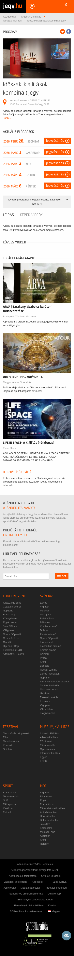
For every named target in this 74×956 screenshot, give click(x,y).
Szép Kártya (59, 881)
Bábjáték (45, 622)
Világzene (8, 630)
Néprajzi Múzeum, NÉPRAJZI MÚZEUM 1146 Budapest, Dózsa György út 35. (30, 102)
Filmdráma (46, 796)
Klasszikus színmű (50, 646)
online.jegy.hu (15, 535)
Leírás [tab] (8, 215)
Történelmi (46, 741)
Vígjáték (44, 606)
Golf (5, 800)
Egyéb (43, 602)
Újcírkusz (45, 693)
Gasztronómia (11, 741)
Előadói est (46, 642)
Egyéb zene (10, 622)
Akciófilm (45, 835)
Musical (44, 610)
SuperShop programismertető (26, 893)
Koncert (7, 745)
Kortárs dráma (48, 650)
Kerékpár (8, 808)
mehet (61, 576)
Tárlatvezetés (47, 745)
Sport (8, 786)
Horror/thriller (47, 816)
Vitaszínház (46, 709)
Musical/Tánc (47, 831)
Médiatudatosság (30, 887)
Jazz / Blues (10, 626)
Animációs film (48, 812)
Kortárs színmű (48, 626)
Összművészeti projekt (16, 733)
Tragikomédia (47, 713)
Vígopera (45, 705)
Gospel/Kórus (11, 638)
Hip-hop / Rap (11, 646)
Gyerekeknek (47, 749)
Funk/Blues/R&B (12, 650)
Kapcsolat (37, 881)
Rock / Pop (9, 614)
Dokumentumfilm (49, 820)
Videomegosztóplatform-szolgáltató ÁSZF (35, 869)
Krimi (43, 661)
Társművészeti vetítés (52, 808)
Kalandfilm (46, 827)
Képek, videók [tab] (31, 215)
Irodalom (45, 701)
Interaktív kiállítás (50, 753)
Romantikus (47, 804)
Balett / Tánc (47, 618)
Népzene (8, 610)
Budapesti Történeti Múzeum (19, 316)
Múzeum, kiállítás (54, 727)
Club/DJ (7, 642)
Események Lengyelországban (35, 899)
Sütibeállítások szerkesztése (26, 911)
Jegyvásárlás (55, 141)
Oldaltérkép (54, 893)
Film (5, 737)
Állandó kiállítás (49, 737)
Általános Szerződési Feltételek (35, 864)
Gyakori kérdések (51, 875)
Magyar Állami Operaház (17, 382)
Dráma (44, 630)
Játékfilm (45, 824)
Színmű (44, 653)
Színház (46, 596)
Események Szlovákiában (29, 905)
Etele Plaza (9, 448)
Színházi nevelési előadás (55, 681)
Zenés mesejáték (50, 673)
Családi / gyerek (12, 606)
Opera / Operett (12, 634)
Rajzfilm (44, 843)
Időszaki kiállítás (49, 733)
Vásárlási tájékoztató (15, 881)
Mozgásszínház (49, 689)
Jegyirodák (9, 887)
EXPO (43, 760)
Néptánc (45, 677)
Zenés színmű (48, 634)
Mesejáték (46, 614)
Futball (7, 812)
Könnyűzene (10, 618)
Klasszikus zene (12, 602)
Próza (43, 657)
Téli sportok (9, 804)
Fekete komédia (49, 697)
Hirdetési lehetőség (56, 887)
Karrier (52, 905)
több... (7, 117)
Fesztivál (11, 727)
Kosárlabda (9, 792)
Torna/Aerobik (11, 796)
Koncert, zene (14, 596)
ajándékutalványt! (19, 508)
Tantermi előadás (50, 685)
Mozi (43, 786)
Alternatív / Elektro (13, 653)
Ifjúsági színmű (48, 669)
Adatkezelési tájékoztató (23, 875)
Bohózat (45, 665)
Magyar (54, 911)
